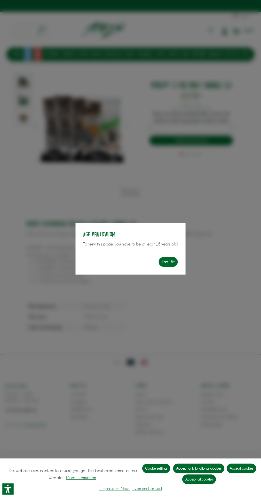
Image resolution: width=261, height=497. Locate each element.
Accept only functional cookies (198, 468)
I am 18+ (168, 262)
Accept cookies (241, 468)
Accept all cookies (199, 479)
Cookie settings (156, 468)
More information (81, 477)
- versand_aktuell (147, 488)
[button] (8, 489)
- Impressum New (114, 488)
